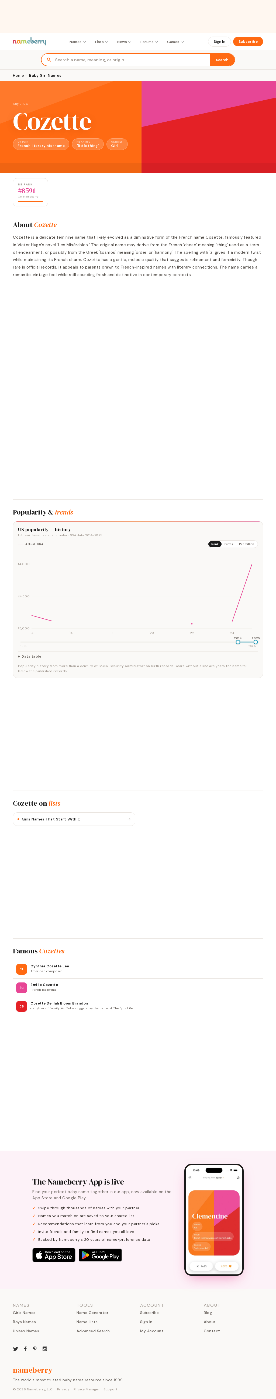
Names (78, 42)
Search (222, 60)
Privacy (63, 1389)
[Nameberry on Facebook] (25, 1348)
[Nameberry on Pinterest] (35, 1348)
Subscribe (248, 41)
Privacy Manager (86, 1389)
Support (111, 1389)
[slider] (238, 642)
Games (175, 42)
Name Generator (92, 1312)
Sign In (219, 41)
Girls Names (24, 1312)
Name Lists (87, 1321)
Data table (31, 656)
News (124, 42)
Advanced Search (93, 1330)
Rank (215, 544)
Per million (246, 544)
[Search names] (132, 60)
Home (18, 75)
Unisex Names (26, 1330)
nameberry (33, 1370)
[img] (138, 594)
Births (229, 544)
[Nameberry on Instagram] (44, 1348)
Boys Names (24, 1321)
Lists (102, 42)
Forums (149, 42)
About (210, 1321)
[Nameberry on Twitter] (15, 1348)
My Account (151, 1330)
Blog (208, 1312)
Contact (212, 1330)
